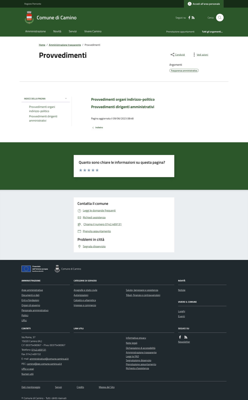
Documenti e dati (30, 295)
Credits (80, 387)
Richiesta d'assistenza (137, 368)
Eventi (181, 316)
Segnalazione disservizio (138, 360)
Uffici (24, 320)
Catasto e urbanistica (85, 300)
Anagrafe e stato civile (85, 290)
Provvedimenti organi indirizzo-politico (123, 99)
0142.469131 (38, 350)
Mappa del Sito (107, 387)
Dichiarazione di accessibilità (140, 348)
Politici (25, 315)
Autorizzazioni (81, 295)
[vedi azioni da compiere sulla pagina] (200, 54)
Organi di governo (31, 305)
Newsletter (184, 342)
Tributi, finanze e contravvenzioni (143, 295)
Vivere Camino (93, 31)
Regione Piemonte (32, 3)
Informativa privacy (136, 338)
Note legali (131, 343)
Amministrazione (35, 31)
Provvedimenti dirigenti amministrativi (122, 106)
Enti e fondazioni (30, 300)
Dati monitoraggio (31, 387)
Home (42, 45)
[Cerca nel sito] (219, 17)
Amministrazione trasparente (65, 45)
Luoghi (181, 311)
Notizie (181, 290)
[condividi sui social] (177, 54)
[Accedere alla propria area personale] (204, 4)
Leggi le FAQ (132, 356)
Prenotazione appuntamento (141, 364)
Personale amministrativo (35, 310)
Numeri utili (28, 374)
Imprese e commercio (85, 305)
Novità (57, 31)
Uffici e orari (28, 369)
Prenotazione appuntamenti (180, 31)
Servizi (73, 31)
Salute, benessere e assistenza (142, 290)
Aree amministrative (32, 290)
